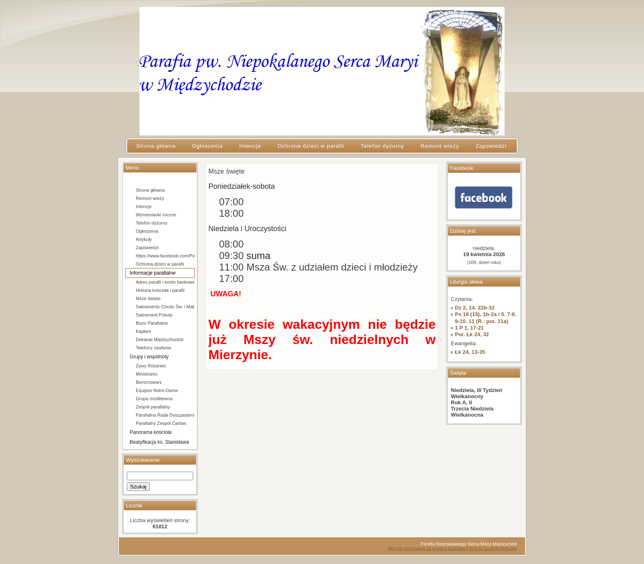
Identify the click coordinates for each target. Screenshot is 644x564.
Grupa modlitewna (154, 398)
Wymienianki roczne (156, 214)
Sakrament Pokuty (154, 314)
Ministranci (147, 373)
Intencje (144, 206)
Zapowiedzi (147, 247)
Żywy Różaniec (151, 365)
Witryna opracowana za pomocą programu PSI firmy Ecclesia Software (452, 548)
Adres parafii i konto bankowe (165, 282)
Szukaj (138, 487)
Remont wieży (150, 198)
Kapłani (143, 331)
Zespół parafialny (153, 406)
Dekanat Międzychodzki (159, 339)
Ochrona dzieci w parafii (160, 263)
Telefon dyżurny (151, 222)
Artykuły (144, 239)
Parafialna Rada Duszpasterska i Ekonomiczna (165, 415)
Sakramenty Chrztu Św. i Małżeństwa (165, 306)
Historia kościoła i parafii (160, 290)
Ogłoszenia (147, 231)
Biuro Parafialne (152, 323)
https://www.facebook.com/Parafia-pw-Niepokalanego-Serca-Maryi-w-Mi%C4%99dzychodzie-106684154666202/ (165, 255)
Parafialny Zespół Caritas (161, 423)
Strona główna (150, 190)
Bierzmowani (149, 382)
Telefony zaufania (153, 347)
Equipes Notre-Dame (157, 390)
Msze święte (148, 298)
